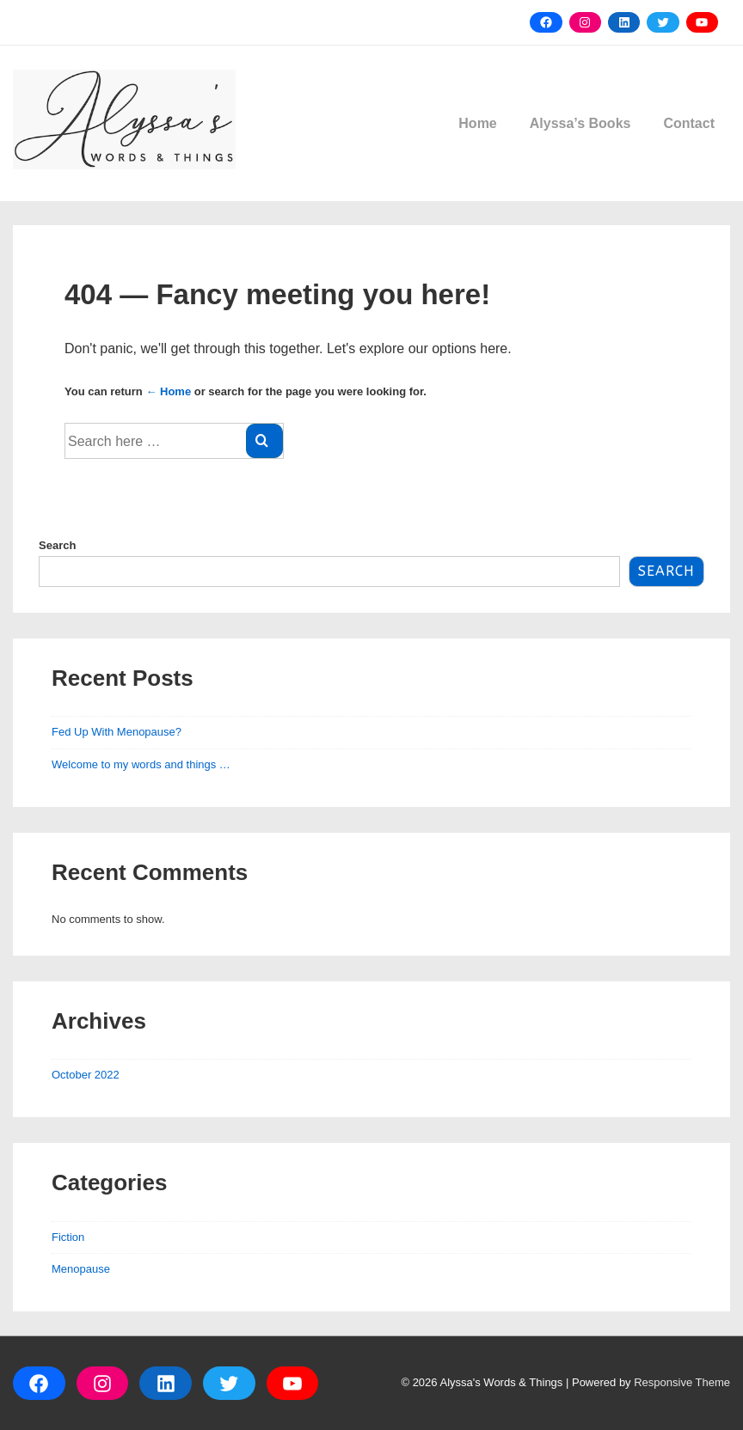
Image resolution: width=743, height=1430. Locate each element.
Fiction (68, 1237)
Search (57, 545)
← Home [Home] (168, 391)
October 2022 (86, 1074)
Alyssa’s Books (580, 123)
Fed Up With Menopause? (116, 731)
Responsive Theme (682, 1382)
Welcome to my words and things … (141, 764)
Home (477, 123)
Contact (689, 123)
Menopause (81, 1268)
